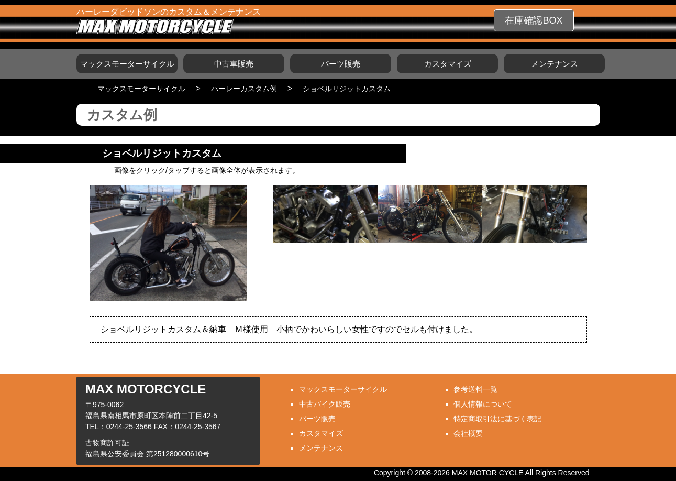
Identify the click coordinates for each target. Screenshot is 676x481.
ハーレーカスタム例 (244, 88)
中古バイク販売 (324, 404)
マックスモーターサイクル (127, 63)
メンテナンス (554, 63)
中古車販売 (233, 63)
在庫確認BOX (533, 20)
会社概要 (468, 433)
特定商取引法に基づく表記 (497, 418)
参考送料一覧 (475, 389)
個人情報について (482, 404)
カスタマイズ (447, 63)
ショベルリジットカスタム (347, 88)
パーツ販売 (340, 63)
